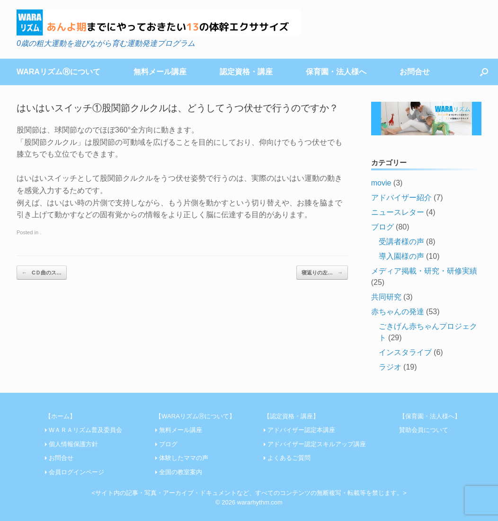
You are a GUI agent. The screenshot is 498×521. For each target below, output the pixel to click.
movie (381, 183)
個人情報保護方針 (73, 444)
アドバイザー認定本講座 (301, 429)
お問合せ (415, 72)
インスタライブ (405, 352)
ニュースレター (397, 212)
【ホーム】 (60, 416)
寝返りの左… (322, 273)
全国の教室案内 (180, 472)
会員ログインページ (76, 472)
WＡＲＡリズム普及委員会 (85, 429)
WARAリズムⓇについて (58, 72)
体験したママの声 (183, 457)
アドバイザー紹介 (401, 198)
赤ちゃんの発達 (397, 312)
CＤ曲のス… (42, 273)
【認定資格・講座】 (291, 416)
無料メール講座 (160, 72)
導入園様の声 (401, 256)
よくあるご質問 (289, 457)
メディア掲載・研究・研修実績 (424, 271)
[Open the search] (484, 72)
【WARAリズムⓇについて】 (195, 416)
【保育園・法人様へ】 (430, 416)
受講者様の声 (401, 242)
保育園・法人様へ (336, 72)
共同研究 (386, 297)
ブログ (382, 227)
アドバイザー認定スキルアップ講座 (316, 444)
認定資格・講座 (246, 72)
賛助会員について (423, 429)
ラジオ (390, 367)
